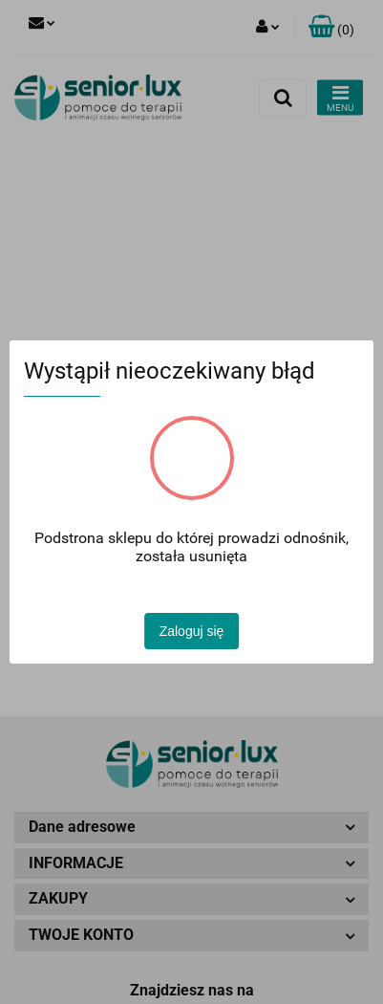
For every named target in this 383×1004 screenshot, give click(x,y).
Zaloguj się (192, 631)
